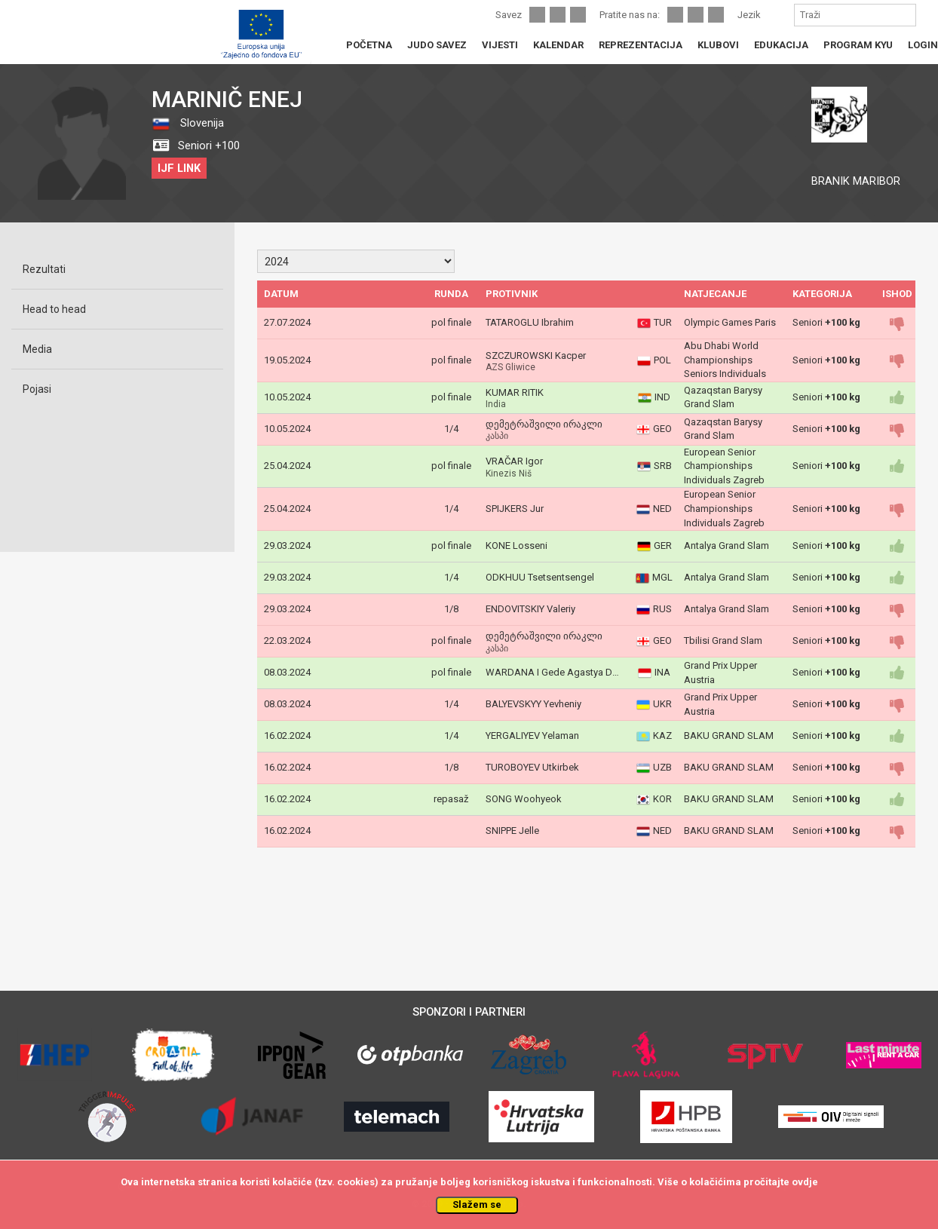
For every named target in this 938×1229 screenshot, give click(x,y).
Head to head (54, 309)
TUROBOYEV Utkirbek (532, 767)
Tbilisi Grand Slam (723, 640)
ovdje (805, 1182)
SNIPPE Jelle (512, 830)
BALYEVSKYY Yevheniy (533, 704)
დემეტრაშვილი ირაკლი (544, 424)
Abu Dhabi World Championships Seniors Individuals (725, 359)
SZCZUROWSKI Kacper (536, 355)
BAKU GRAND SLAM (729, 735)
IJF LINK (179, 168)
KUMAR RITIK (515, 392)
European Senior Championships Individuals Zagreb (724, 466)
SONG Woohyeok (524, 799)
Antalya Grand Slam (726, 545)
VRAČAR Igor (514, 461)
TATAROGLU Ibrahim (530, 322)
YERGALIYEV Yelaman (532, 735)
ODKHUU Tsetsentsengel (540, 577)
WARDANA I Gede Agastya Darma (560, 672)
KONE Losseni (516, 545)
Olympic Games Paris (730, 322)
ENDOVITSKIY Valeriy (530, 608)
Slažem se (476, 1204)
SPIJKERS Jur (515, 508)
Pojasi (37, 389)
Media (37, 349)
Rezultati (44, 269)
